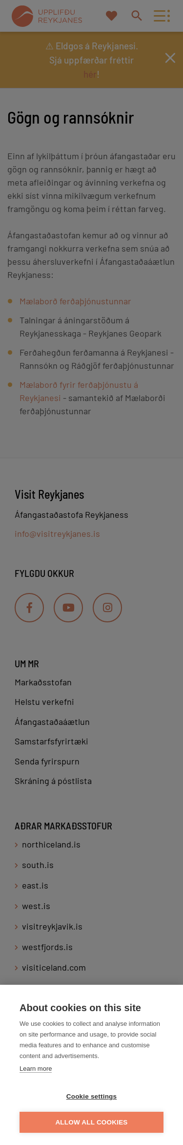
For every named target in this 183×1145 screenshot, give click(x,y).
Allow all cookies (91, 1122)
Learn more (36, 1068)
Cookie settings (91, 1096)
